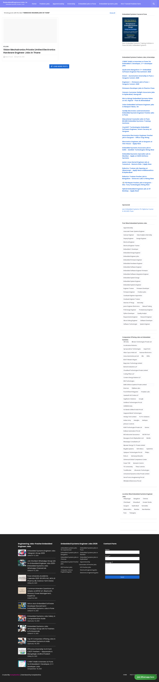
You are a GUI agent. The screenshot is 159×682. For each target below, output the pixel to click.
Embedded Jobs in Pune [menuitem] (87, 4)
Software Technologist (130, 324)
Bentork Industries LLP (130, 367)
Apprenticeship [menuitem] (58, 4)
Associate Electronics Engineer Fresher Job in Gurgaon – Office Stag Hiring (137, 136)
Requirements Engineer (130, 317)
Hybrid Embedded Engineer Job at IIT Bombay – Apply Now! (136, 190)
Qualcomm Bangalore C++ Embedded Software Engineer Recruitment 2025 (136, 71)
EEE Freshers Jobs (66, 567)
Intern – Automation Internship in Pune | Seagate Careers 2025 (138, 77)
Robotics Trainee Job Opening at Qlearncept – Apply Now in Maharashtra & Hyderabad (137, 170)
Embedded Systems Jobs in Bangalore (69, 553)
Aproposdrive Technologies (132, 349)
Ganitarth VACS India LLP (130, 395)
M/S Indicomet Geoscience (131, 434)
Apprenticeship (128, 228)
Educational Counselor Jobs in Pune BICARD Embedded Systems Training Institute (136, 121)
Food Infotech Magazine (130, 392)
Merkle (148, 438)
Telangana (132, 513)
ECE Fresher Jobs (85, 567)
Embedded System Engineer (132, 281)
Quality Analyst (141, 313)
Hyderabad (135, 506)
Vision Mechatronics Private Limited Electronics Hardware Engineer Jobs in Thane (29, 51)
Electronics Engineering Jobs (89, 573)
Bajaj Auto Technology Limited (132, 363)
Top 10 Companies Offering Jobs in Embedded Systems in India (41, 640)
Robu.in (125, 456)
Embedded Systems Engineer (132, 285)
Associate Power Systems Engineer (134, 231)
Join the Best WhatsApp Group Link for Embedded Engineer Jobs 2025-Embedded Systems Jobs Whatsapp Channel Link (41, 564)
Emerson (126, 388)
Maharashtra (127, 509)
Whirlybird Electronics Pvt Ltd (132, 481)
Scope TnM (126, 463)
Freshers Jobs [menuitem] (45, 4)
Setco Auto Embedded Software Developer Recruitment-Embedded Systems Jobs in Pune (40, 605)
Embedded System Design (131, 278)
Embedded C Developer (130, 249)
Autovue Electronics (145, 352)
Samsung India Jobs (137, 456)
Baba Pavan (9, 57)
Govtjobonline (15, 675)
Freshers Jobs (142, 292)
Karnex (147, 427)
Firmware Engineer (129, 292)
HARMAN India (127, 406)
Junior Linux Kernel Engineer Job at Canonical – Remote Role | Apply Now (136, 163)
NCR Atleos (140, 449)
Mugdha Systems (128, 449)
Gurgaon (126, 506)
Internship (140, 303)
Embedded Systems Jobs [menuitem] (108, 4)
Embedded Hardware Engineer (132, 263)
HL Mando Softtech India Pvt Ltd (133, 409)
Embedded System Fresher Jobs (69, 563)
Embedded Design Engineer (131, 253)
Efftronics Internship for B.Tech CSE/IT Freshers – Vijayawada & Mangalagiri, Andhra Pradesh (39, 651)
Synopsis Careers (138, 463)
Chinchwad (126, 502)
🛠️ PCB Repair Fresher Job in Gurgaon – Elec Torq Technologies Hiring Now (137, 184)
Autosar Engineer (128, 235)
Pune (125, 513)
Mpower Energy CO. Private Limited (134, 445)
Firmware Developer (143, 288)
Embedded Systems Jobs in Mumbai (89, 553)
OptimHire (149, 449)
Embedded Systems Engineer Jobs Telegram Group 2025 (41, 552)
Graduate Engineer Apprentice (132, 295)
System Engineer (145, 324)
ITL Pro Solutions (144, 417)
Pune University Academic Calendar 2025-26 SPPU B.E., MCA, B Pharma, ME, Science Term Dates (41, 578)
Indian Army (127, 420)
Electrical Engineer (128, 242)
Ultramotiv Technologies (141, 470)
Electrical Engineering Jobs (88, 570)
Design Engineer (141, 238)
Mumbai (136, 509)
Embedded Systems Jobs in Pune (89, 549)
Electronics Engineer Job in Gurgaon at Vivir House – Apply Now (137, 143)
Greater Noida (147, 502)
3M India (126, 342)
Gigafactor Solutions (129, 399)
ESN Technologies (128, 381)
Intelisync (145, 420)
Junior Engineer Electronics (131, 306)
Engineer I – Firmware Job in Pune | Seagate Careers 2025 (135, 83)
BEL (143, 356)
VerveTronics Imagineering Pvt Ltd (133, 477)
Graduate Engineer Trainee (131, 299)
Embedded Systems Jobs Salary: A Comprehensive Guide (41, 617)
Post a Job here (135, 675)
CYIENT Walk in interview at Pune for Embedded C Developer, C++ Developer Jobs (137, 63)
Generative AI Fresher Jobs (88, 564)
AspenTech (147, 349)
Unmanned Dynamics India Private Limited (136, 474)
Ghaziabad (136, 502)
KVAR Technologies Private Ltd (132, 427)
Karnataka (145, 506)
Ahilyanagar (127, 499)
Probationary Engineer (146, 310)
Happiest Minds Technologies (132, 413)
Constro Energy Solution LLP (132, 377)
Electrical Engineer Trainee (131, 246)
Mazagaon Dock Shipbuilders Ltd (133, 438)
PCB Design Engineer (129, 310)
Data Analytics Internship (144, 235)
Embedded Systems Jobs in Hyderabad (89, 558)
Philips (147, 452)
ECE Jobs (6, 46)
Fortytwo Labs (145, 392)
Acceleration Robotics (130, 345)
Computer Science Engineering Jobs (67, 571)
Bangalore (137, 499)
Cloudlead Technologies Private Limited (135, 370)
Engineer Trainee (128, 288)
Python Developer (128, 313)
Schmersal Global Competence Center (135, 459)
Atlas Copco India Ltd (130, 352)
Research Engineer (146, 317)
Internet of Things (128, 303)
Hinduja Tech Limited (129, 417)
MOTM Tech (146, 434)
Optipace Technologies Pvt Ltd (132, 452)
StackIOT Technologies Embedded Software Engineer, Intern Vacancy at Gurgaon (137, 129)
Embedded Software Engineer (132, 267)
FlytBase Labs (136, 388)
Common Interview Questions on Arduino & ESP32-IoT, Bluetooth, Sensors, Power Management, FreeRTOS (40, 592)
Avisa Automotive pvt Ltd (131, 356)
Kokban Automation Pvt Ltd (131, 431)
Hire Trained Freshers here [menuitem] (131, 4)
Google (141, 399)
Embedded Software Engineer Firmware (135, 271)
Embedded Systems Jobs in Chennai (69, 558)
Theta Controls (140, 467)
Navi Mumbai (146, 509)
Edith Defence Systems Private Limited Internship (135, 385)
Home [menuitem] (34, 4)
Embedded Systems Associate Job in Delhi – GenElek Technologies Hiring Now (138, 149)
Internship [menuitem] (71, 4)
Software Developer (146, 320)
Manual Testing (147, 306)
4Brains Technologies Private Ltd (142, 342)
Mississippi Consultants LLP (131, 442)
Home (125, 675)
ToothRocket (127, 470)
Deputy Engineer (128, 238)
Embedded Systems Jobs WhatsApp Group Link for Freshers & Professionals (40, 628)
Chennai (145, 499)
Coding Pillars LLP (128, 374)
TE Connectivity (128, 467)
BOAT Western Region (130, 360)
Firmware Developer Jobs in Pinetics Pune (138, 88)
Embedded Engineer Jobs (131, 256)
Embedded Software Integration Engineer (136, 274)
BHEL (148, 356)
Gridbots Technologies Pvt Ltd (132, 402)
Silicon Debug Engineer (130, 320)
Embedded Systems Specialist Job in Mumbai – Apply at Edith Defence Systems (136, 156)
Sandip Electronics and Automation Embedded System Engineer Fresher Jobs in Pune (138, 113)
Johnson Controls (128, 424)
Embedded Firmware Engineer (132, 260)
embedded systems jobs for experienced (69, 549)
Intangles (136, 420)
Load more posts (60, 66)
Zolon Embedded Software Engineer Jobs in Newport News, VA (138, 106)
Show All (112, 13)
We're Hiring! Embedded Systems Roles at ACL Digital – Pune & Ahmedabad (137, 99)
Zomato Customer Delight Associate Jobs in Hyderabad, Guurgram (138, 93)
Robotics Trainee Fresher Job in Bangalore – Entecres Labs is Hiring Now (138, 177)
